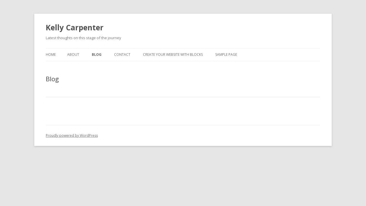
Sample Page (226, 54)
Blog (97, 54)
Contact (122, 54)
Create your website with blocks (173, 54)
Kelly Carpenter (75, 27)
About (73, 54)
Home (51, 54)
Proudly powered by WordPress (72, 135)
